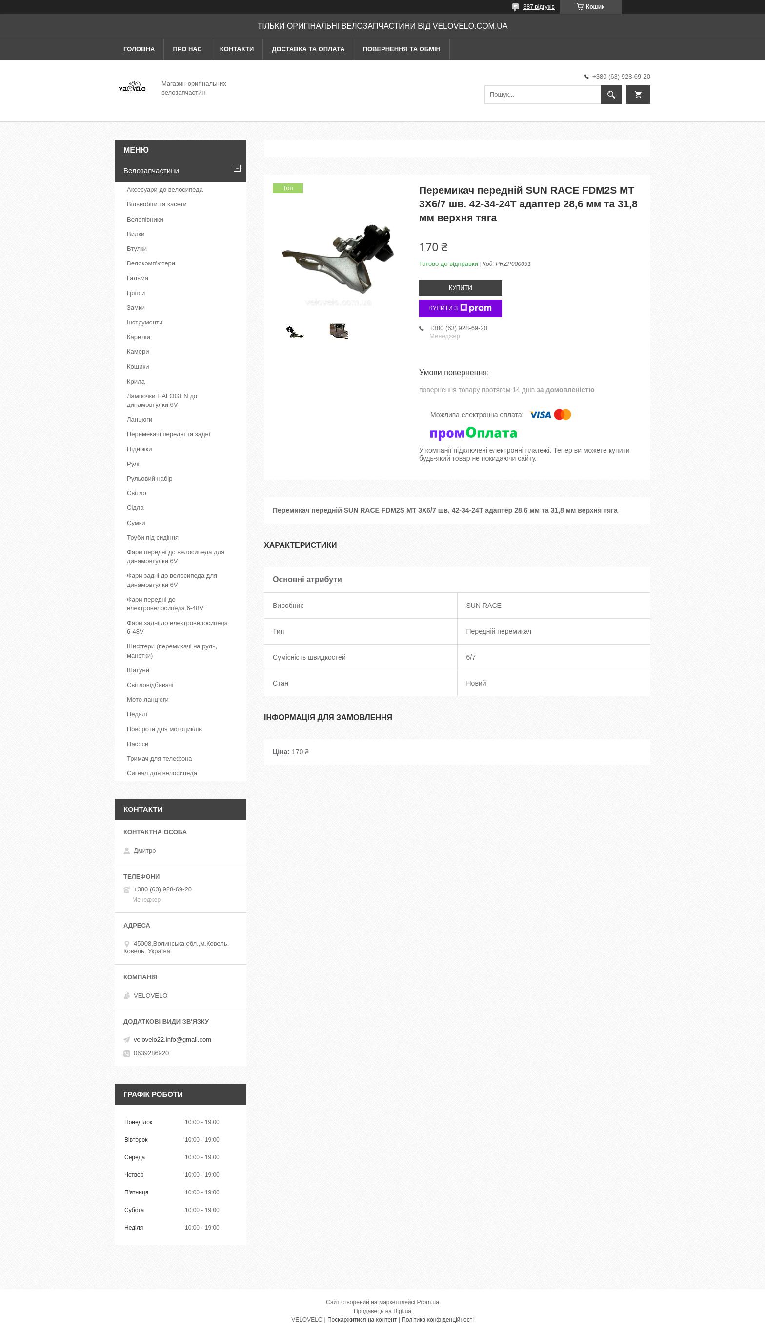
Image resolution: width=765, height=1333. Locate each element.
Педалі (137, 714)
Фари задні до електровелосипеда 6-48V (177, 627)
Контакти (237, 49)
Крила (136, 381)
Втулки (137, 248)
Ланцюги (139, 419)
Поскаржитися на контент (362, 1319)
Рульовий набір (150, 478)
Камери (138, 351)
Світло (136, 493)
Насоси (137, 743)
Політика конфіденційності (438, 1319)
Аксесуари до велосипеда (165, 189)
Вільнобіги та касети (157, 204)
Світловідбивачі (150, 684)
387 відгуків (539, 6)
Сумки (136, 522)
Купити (460, 287)
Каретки (138, 337)
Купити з (460, 308)
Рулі (133, 463)
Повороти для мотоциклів (164, 729)
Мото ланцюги (148, 699)
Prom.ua (428, 1302)
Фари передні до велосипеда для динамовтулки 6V (175, 556)
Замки (136, 307)
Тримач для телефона (159, 758)
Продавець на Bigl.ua (382, 1311)
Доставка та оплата (308, 49)
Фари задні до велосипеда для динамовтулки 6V (172, 580)
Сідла (135, 507)
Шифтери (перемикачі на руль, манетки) (172, 651)
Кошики (138, 366)
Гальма (137, 278)
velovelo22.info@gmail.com (172, 1039)
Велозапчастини (151, 170)
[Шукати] (611, 94)
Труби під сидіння (153, 537)
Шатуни (138, 670)
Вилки (135, 234)
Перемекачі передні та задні (168, 434)
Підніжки (139, 449)
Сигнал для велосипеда (162, 773)
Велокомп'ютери (151, 263)
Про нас (187, 49)
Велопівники (145, 219)
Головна (139, 49)
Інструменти (144, 322)
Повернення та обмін (402, 49)
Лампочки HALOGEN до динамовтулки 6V (162, 400)
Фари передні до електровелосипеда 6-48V (165, 604)
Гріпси (136, 293)
